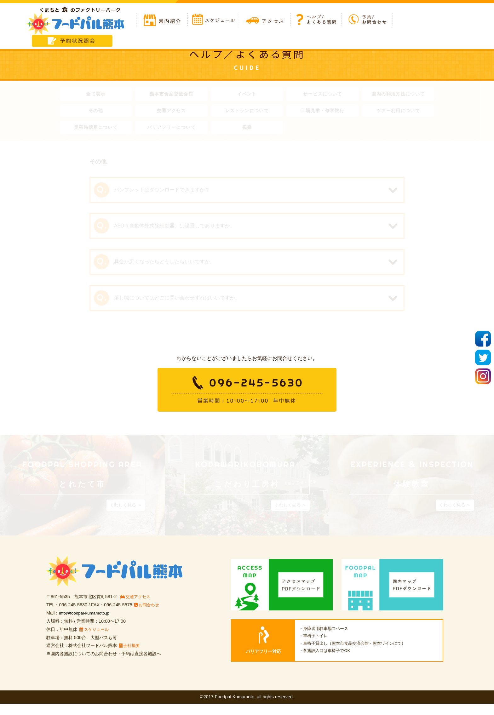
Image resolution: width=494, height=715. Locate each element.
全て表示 (96, 94)
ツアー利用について (398, 112)
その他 (96, 112)
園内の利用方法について (398, 94)
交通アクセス (171, 112)
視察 (246, 130)
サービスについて (323, 94)
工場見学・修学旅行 (323, 112)
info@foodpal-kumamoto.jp (86, 624)
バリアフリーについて (171, 130)
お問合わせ (148, 616)
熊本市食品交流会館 (171, 94)
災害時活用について (96, 130)
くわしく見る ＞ (126, 516)
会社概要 (130, 656)
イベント (247, 94)
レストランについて (247, 112)
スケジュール (95, 640)
